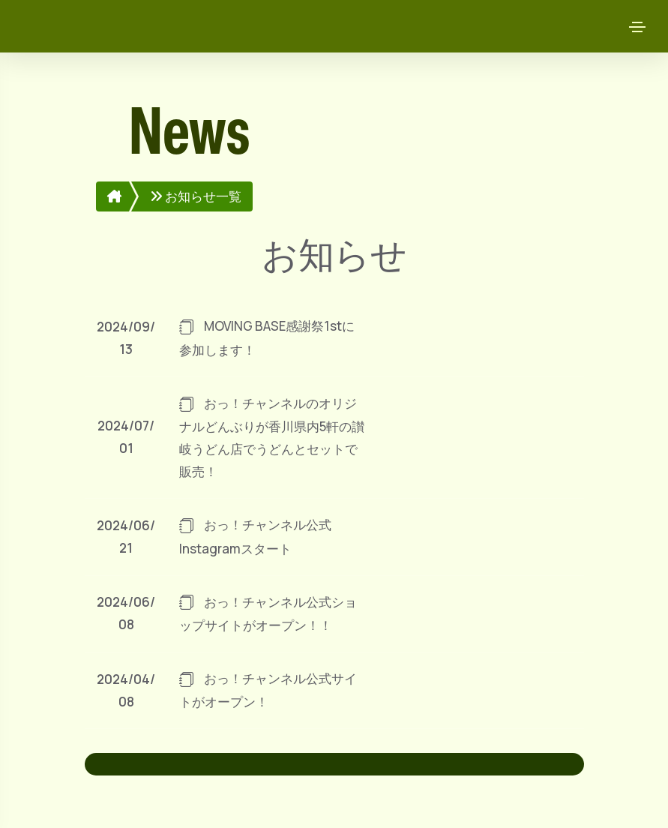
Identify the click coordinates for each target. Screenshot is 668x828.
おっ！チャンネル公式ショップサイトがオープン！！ (268, 613)
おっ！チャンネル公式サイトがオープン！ (268, 689)
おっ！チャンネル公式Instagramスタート (255, 536)
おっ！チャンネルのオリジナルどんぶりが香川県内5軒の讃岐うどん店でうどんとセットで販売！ (271, 436)
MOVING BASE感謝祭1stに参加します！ (267, 337)
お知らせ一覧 (195, 196)
